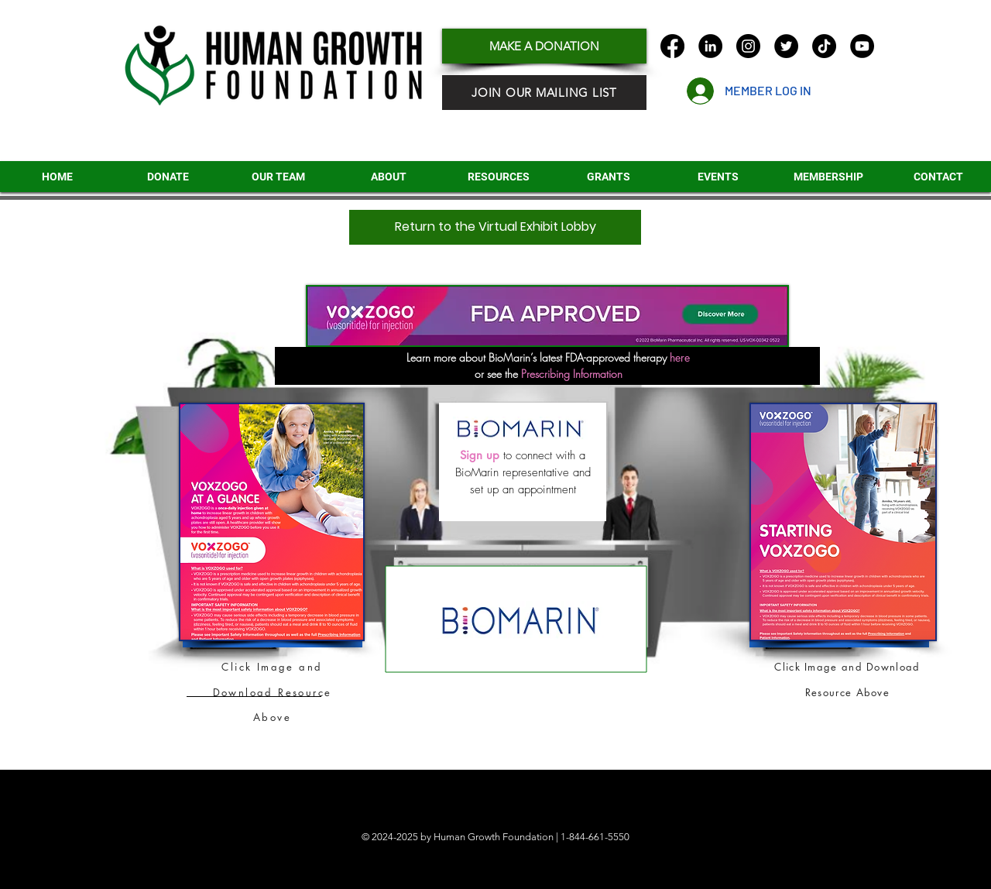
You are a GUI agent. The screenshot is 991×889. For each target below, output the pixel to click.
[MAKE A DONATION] (544, 46)
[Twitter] (786, 46)
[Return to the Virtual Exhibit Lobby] (495, 227)
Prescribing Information (571, 373)
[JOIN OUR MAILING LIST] (544, 92)
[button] (608, 176)
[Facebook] (672, 46)
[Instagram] (748, 46)
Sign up (479, 455)
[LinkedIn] (710, 46)
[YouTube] (862, 46)
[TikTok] (824, 46)
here (678, 357)
